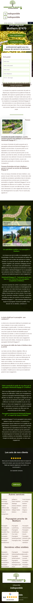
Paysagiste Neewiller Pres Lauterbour (5, 532)
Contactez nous (16, 42)
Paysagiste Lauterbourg (15, 527)
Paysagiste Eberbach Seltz (26, 537)
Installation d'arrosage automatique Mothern (4, 502)
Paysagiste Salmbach (25, 541)
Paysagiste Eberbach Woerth (25, 532)
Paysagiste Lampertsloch (5, 561)
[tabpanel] (16, 262)
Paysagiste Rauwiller (25, 561)
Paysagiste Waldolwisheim (16, 561)
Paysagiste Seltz (16, 540)
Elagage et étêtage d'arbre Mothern (16, 510)
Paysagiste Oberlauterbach (26, 527)
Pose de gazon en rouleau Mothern (26, 501)
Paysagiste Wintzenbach (4, 537)
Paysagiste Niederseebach (16, 557)
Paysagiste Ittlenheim (25, 565)
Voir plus (16, 484)
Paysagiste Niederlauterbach (16, 537)
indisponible (13, 13)
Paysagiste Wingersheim (5, 553)
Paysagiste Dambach (4, 557)
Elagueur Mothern (24, 511)
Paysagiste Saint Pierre (16, 565)
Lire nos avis (10, 599)
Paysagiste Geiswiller (25, 553)
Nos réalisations (16, 35)
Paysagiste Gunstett (25, 557)
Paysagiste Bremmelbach (5, 565)
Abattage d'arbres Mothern (16, 504)
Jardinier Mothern (24, 507)
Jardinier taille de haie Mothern (5, 509)
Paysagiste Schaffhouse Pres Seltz (15, 532)
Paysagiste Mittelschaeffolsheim (16, 553)
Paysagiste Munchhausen (5, 527)
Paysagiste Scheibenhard (5, 541)
